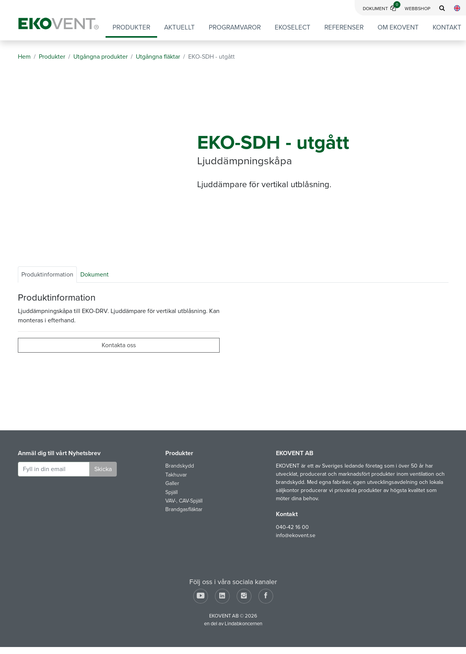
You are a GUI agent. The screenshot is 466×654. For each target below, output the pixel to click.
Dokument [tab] (94, 274)
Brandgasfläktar (184, 509)
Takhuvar (176, 474)
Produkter (131, 27)
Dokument (381, 8)
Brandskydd (179, 466)
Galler (172, 483)
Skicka (103, 469)
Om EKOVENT (398, 27)
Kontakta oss (119, 345)
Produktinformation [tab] (47, 274)
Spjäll (171, 492)
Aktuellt (179, 27)
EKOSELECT (292, 27)
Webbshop (417, 8)
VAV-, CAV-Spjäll (184, 500)
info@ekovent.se (295, 535)
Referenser (344, 27)
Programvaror (235, 27)
